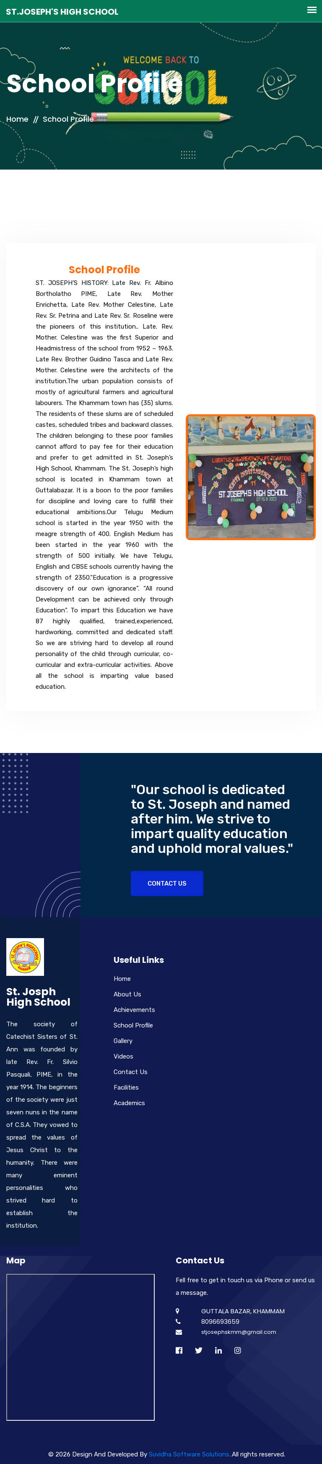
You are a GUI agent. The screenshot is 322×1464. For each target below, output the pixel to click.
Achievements (134, 1010)
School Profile (68, 119)
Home (17, 119)
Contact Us (167, 883)
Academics (129, 1103)
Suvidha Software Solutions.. (190, 1454)
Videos (123, 1056)
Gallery (123, 1041)
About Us (127, 994)
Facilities (126, 1087)
